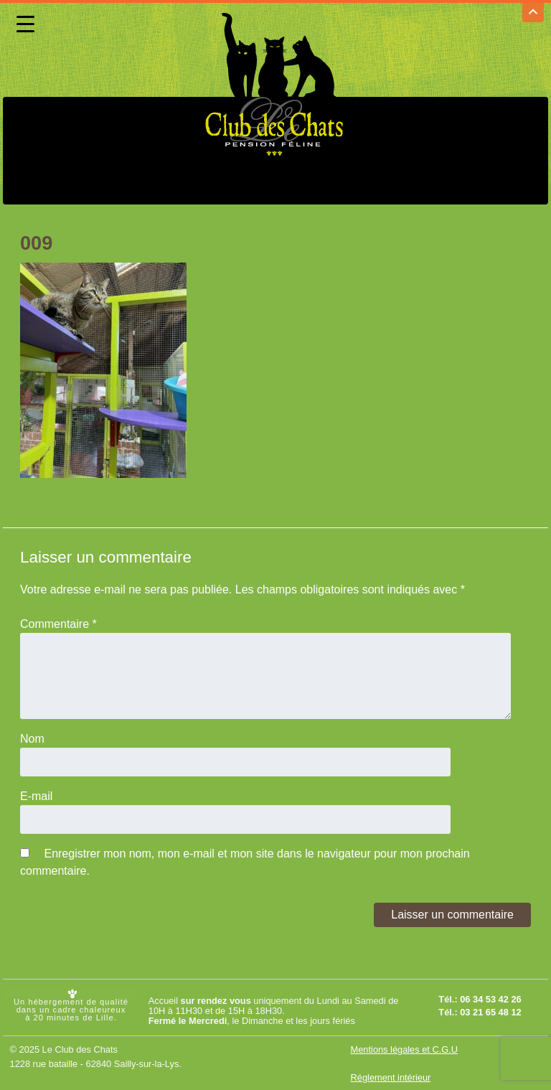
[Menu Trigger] (25, 24)
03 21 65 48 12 (490, 1010)
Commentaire (58, 622)
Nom (32, 737)
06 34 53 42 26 (490, 997)
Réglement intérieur (391, 1076)
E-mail (36, 795)
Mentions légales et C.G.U (404, 1048)
